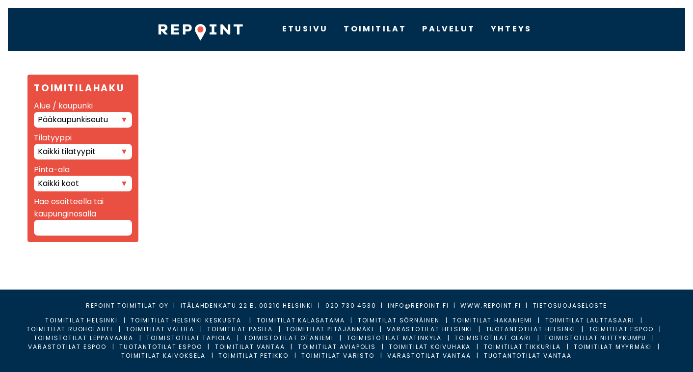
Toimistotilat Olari (492, 338)
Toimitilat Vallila (160, 329)
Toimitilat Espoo (621, 329)
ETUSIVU (305, 28)
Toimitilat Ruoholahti (70, 329)
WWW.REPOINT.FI (490, 305)
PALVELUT (448, 28)
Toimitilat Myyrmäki (613, 347)
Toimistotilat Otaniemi (289, 338)
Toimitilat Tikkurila (522, 347)
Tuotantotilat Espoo (160, 347)
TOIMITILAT (375, 28)
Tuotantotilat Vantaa (528, 355)
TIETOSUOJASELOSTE (570, 305)
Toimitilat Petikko (253, 355)
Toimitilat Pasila (240, 329)
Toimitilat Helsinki (81, 320)
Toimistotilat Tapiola (188, 338)
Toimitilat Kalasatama (301, 320)
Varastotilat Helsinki (430, 329)
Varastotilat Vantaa (429, 355)
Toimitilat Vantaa (250, 347)
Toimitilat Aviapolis (337, 347)
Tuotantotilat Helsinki (531, 329)
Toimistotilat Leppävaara (83, 338)
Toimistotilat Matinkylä (394, 338)
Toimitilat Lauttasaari (590, 320)
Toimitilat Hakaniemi (492, 320)
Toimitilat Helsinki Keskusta (187, 320)
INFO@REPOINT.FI (418, 305)
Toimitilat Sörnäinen (399, 320)
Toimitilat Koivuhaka (430, 347)
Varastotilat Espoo (67, 347)
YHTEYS (511, 28)
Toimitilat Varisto (337, 355)
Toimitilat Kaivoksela (163, 355)
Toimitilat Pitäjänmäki (330, 329)
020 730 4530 (350, 305)
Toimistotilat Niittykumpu (595, 338)
